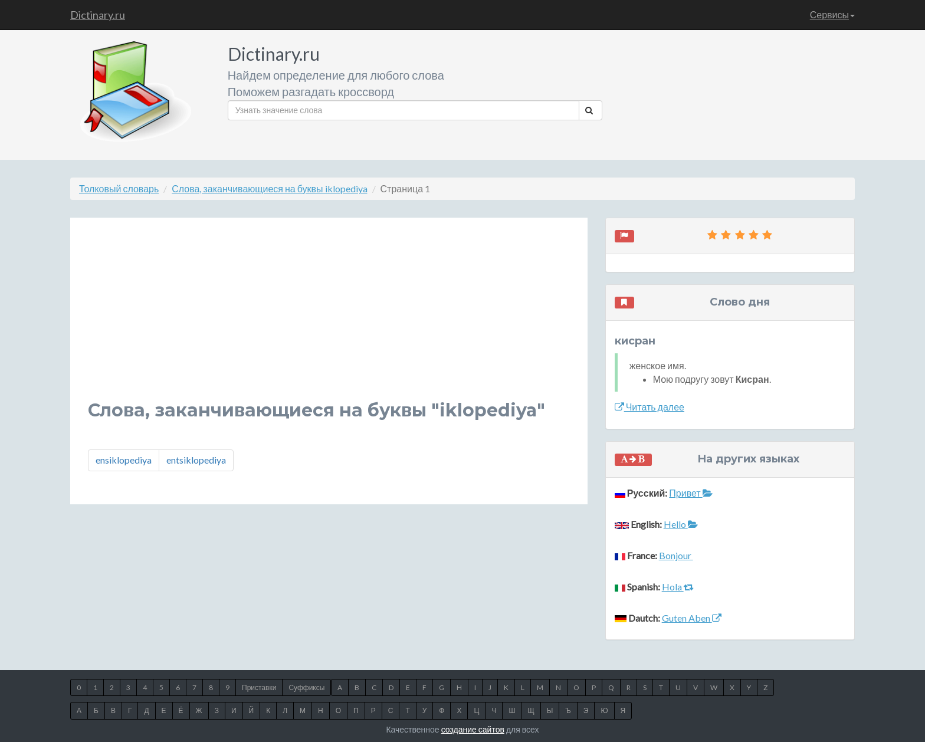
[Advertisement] (329, 317)
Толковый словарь (119, 188)
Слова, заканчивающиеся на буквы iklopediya (269, 188)
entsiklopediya (196, 459)
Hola (678, 586)
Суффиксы (306, 687)
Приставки (259, 687)
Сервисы (832, 14)
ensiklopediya (124, 459)
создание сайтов (472, 729)
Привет (690, 492)
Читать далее (649, 406)
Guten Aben (691, 617)
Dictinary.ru (97, 14)
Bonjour (676, 555)
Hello (681, 524)
